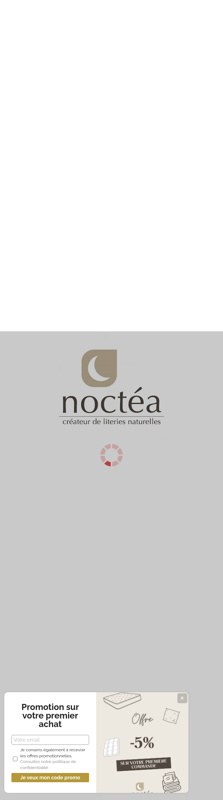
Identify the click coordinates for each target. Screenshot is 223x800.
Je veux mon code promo (53, 777)
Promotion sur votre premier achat (53, 715)
